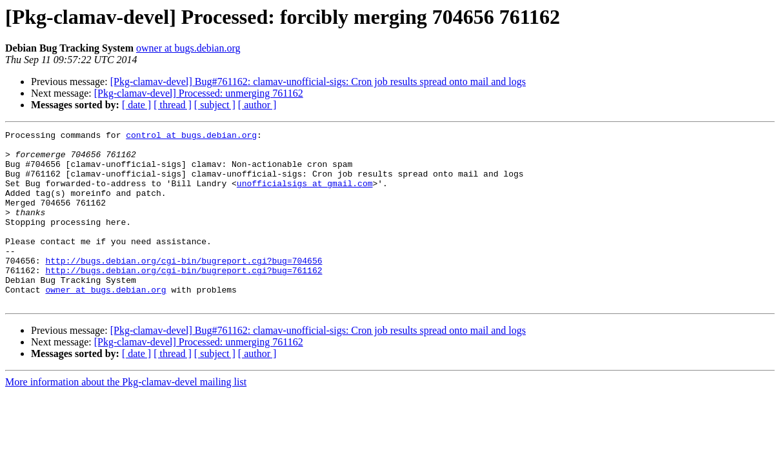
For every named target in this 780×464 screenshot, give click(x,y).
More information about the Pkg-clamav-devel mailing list (125, 416)
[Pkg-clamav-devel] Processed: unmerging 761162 (198, 93)
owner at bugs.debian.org (188, 48)
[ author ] (257, 104)
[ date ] (136, 104)
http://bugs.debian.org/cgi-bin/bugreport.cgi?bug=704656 (183, 287)
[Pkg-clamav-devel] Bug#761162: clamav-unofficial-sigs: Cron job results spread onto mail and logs (318, 81)
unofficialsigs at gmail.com (305, 194)
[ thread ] (173, 104)
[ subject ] (214, 104)
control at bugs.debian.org (191, 136)
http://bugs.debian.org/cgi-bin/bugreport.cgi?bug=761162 (183, 299)
